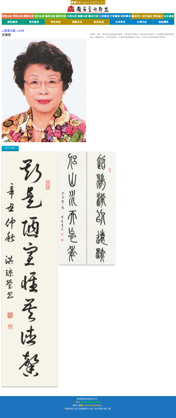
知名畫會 (169, 16)
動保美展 (99, 21)
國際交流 (77, 21)
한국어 (101, 2)
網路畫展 (12, 21)
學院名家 (18, 16)
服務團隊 (163, 21)
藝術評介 (137, 16)
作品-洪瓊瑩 (10, 148)
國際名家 (29, 16)
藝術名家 (93, 16)
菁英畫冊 (34, 21)
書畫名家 (83, 16)
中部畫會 (115, 16)
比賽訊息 (142, 21)
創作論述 (147, 16)
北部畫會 (104, 16)
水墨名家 (72, 16)
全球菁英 (120, 21)
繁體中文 (76, 2)
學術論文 (158, 16)
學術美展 (56, 21)
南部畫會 (126, 16)
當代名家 (39, 16)
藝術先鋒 (50, 16)
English (85, 2)
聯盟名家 (7, 16)
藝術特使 (61, 16)
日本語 (93, 2)
